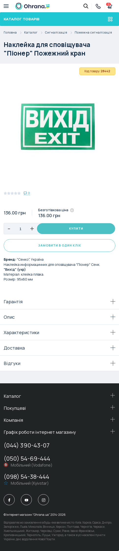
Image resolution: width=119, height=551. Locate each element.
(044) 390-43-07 (26, 445)
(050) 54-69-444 (27, 458)
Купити (76, 228)
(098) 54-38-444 (26, 476)
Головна (14, 33)
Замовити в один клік (59, 245)
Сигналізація (60, 33)
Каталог (34, 33)
